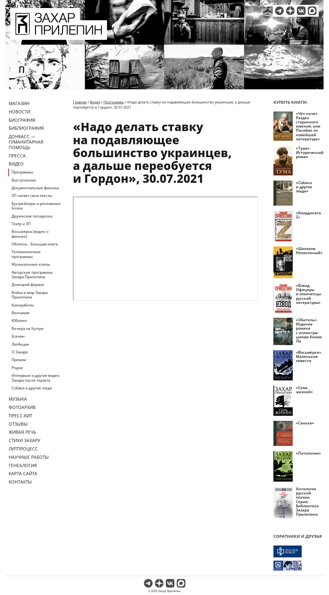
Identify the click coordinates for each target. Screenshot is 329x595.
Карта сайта (23, 473)
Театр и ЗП (21, 223)
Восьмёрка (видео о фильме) (30, 234)
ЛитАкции (20, 344)
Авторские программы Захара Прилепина (32, 275)
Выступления (24, 180)
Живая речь (22, 432)
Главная (80, 102)
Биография (22, 120)
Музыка (18, 399)
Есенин (18, 336)
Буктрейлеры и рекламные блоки (36, 206)
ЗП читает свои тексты (32, 195)
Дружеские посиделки (32, 216)
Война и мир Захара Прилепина (30, 295)
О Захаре (20, 352)
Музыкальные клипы (31, 264)
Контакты (20, 482)
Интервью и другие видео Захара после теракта (35, 378)
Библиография (26, 128)
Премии (19, 359)
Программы (22, 172)
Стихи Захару (24, 440)
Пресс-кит (20, 416)
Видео (16, 164)
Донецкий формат (28, 284)
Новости (19, 112)
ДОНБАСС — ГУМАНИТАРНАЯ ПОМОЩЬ (26, 141)
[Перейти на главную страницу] (58, 36)
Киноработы (23, 305)
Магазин (19, 103)
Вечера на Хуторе (28, 328)
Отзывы (18, 424)
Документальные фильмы (35, 188)
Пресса (17, 156)
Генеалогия (23, 465)
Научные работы (29, 457)
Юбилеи (19, 320)
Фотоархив (22, 407)
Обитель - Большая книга (35, 244)
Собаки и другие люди (32, 388)
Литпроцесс (23, 449)
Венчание (21, 312)
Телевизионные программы (26, 254)
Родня (17, 367)
